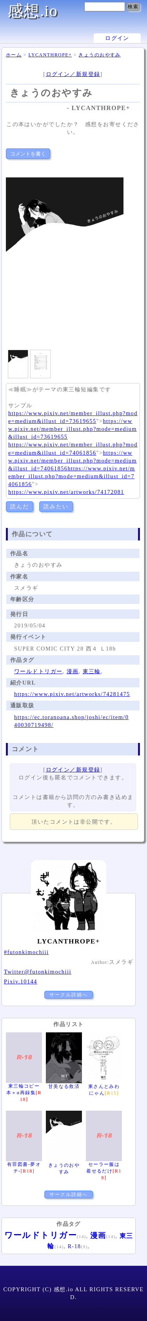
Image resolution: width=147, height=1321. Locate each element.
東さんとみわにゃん (104, 1086)
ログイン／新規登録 (73, 74)
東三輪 (92, 671)
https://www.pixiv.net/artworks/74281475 (72, 694)
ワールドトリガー (38, 671)
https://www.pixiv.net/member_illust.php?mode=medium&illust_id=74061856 (72, 461)
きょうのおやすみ (99, 55)
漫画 (73, 671)
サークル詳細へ (68, 995)
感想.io (32, 11)
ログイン (117, 38)
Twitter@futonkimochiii (37, 972)
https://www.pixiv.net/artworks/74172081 (66, 492)
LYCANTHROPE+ (50, 55)
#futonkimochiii (26, 952)
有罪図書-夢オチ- (24, 1164)
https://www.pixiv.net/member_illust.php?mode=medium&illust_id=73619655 (72, 429)
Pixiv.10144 (20, 981)
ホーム (14, 55)
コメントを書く (28, 154)
